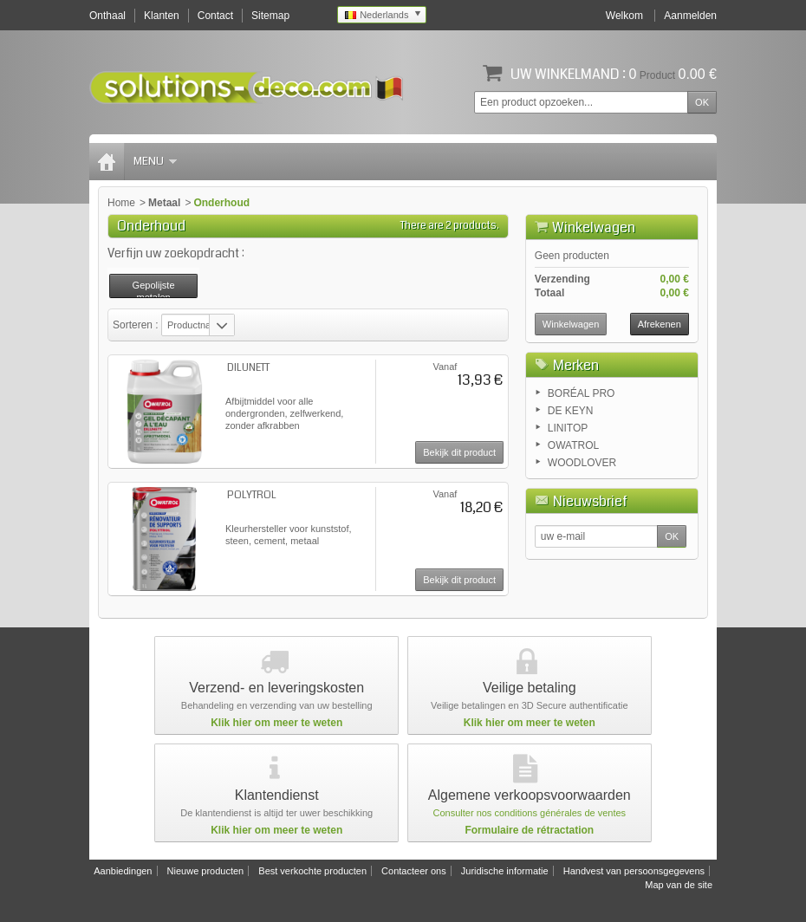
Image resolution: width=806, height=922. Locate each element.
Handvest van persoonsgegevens (634, 871)
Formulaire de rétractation (529, 830)
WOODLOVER (582, 463)
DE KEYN (571, 411)
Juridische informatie (505, 871)
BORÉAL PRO (581, 393)
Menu (155, 161)
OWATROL (573, 445)
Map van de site (678, 885)
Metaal (164, 203)
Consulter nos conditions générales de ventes (530, 813)
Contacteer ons (413, 871)
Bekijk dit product (459, 452)
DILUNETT (248, 367)
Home (121, 203)
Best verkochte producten (312, 871)
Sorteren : (137, 325)
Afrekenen (659, 324)
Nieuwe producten (205, 871)
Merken (576, 365)
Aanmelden (690, 16)
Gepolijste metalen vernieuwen (153, 289)
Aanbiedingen (123, 871)
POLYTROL (251, 495)
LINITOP (568, 428)
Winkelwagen (593, 227)
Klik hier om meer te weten (276, 723)
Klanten (161, 16)
